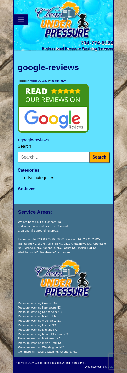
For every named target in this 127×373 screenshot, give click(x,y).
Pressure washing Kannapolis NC (40, 312)
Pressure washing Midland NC (37, 329)
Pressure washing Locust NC (37, 325)
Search (24, 146)
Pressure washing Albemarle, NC (39, 320)
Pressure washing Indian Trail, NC (40, 342)
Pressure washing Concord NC (38, 303)
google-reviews (33, 140)
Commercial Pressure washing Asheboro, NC (47, 351)
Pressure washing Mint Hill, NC (38, 316)
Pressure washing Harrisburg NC (39, 307)
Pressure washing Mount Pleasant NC (43, 334)
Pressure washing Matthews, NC (39, 338)
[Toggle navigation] (21, 19)
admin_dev (58, 80)
